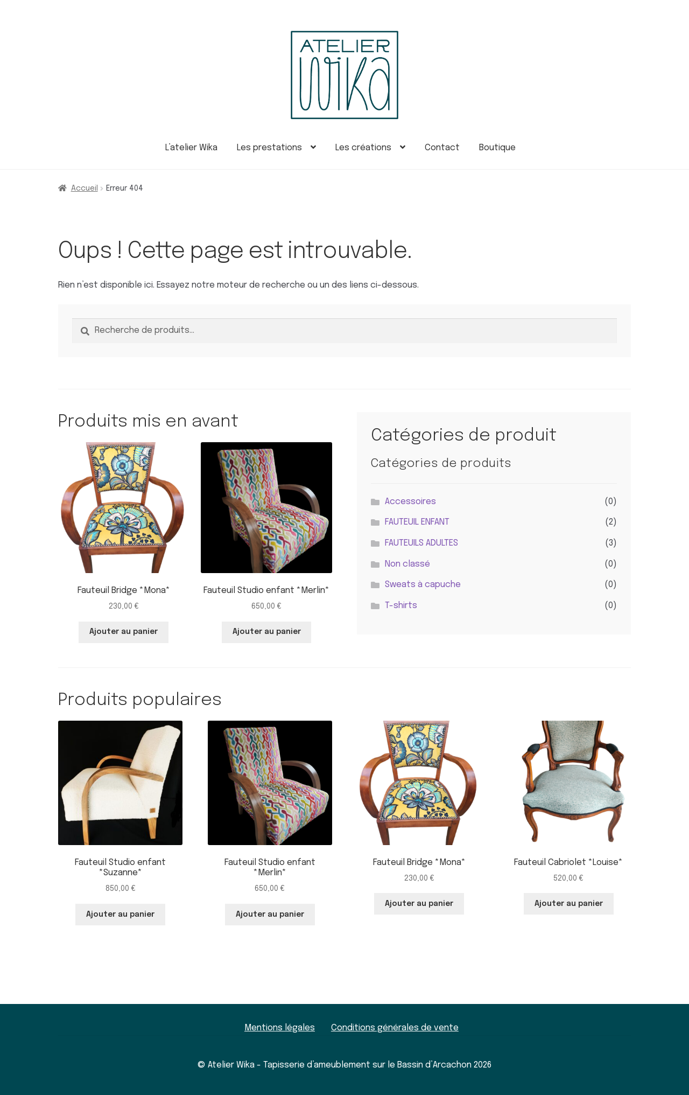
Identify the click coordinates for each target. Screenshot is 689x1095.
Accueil (84, 188)
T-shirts (401, 605)
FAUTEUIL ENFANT (417, 522)
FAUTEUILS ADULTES (421, 543)
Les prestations (269, 147)
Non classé (407, 564)
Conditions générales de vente (395, 1028)
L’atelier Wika (191, 147)
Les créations (363, 147)
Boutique (497, 147)
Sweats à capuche (423, 584)
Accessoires (410, 501)
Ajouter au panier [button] (123, 632)
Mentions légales (279, 1028)
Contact (442, 147)
